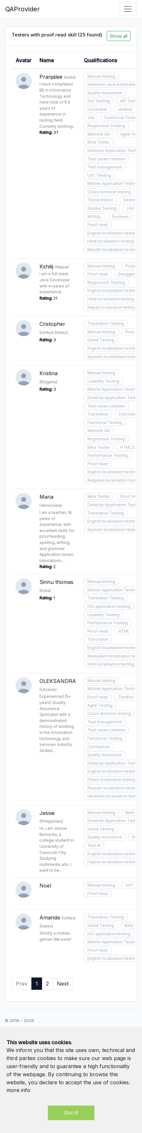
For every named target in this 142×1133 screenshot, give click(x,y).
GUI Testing (98, 100)
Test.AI (94, 845)
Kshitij (46, 266)
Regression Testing (106, 125)
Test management (104, 167)
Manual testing (101, 76)
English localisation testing (112, 233)
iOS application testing (108, 606)
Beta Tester (98, 142)
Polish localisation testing (111, 779)
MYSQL (94, 216)
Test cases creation (106, 158)
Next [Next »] (63, 983)
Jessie (47, 813)
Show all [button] (118, 36)
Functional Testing (104, 422)
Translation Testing (105, 323)
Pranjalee (50, 77)
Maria (46, 497)
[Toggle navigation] (128, 9)
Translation (97, 414)
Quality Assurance (104, 92)
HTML (124, 631)
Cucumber (97, 109)
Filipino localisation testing (112, 861)
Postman (120, 216)
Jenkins (124, 109)
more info (18, 1090)
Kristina (48, 373)
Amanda (49, 917)
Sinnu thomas (56, 582)
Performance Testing (107, 455)
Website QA (98, 134)
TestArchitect (100, 199)
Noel (45, 885)
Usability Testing (103, 381)
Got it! (71, 1112)
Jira (90, 117)
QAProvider (22, 9)
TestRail (126, 697)
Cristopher (52, 324)
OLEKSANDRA (57, 681)
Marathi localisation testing (112, 249)
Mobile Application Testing (112, 183)
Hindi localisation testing (110, 241)
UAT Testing (99, 175)
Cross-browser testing (109, 191)
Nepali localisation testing (112, 307)
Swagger (126, 274)
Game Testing (100, 339)
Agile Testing (100, 705)
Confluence (98, 746)
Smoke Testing (101, 208)
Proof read (97, 224)
